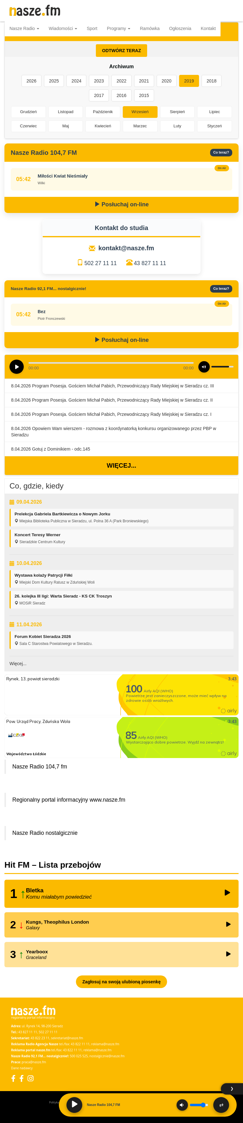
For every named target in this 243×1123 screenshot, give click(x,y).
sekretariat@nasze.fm (67, 1038)
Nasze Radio (24, 28)
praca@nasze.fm (34, 1062)
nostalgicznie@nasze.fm (107, 1056)
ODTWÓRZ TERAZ (121, 50)
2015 (144, 95)
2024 (76, 80)
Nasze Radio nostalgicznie (45, 833)
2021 (144, 80)
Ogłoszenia (180, 28)
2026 (31, 80)
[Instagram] (31, 1078)
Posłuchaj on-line (121, 204)
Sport (92, 28)
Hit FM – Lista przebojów (52, 865)
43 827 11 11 (150, 263)
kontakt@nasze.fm (126, 248)
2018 (211, 80)
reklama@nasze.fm (105, 1044)
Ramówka (149, 28)
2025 (54, 80)
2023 (99, 80)
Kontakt (208, 28)
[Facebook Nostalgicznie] (21, 1078)
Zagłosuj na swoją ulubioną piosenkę (121, 981)
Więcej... (121, 465)
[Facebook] (13, 1078)
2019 (189, 80)
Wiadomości (63, 28)
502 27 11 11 (100, 263)
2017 (99, 95)
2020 (166, 80)
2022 (121, 80)
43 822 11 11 (80, 1044)
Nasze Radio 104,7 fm (39, 766)
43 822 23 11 (40, 1038)
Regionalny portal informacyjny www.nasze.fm (68, 800)
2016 (121, 95)
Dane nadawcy (22, 1068)
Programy (119, 28)
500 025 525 (79, 1056)
